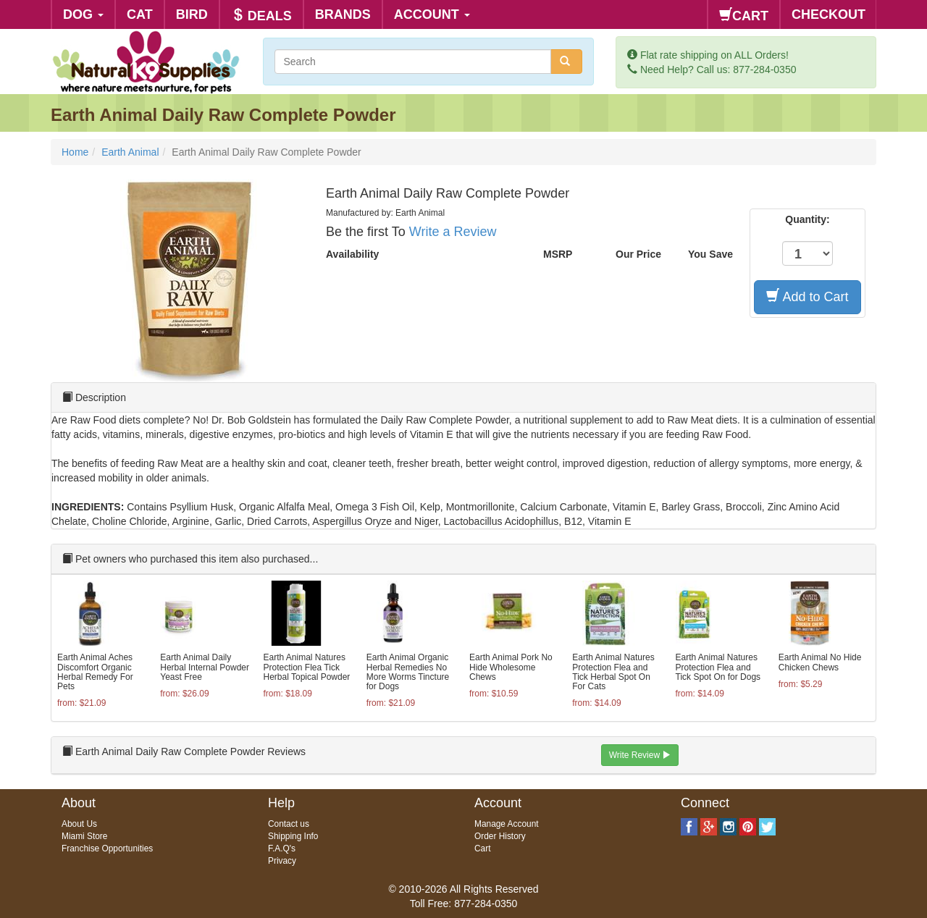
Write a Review (453, 231)
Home (75, 152)
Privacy (282, 861)
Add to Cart (807, 296)
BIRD (192, 14)
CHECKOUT (828, 14)
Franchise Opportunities (107, 848)
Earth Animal (130, 152)
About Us (79, 824)
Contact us (288, 824)
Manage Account (506, 824)
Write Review (640, 755)
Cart (482, 848)
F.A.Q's (281, 848)
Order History (500, 836)
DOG (83, 14)
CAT (140, 14)
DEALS (261, 15)
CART (743, 15)
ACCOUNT (432, 14)
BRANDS (343, 14)
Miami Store (84, 836)
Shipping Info (293, 836)
